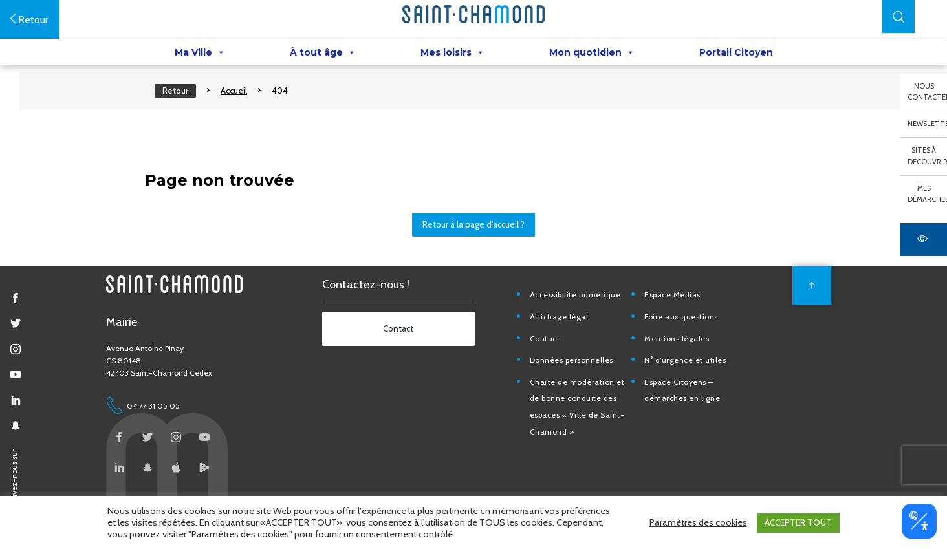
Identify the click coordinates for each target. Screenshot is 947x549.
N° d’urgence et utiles (685, 360)
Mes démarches (927, 194)
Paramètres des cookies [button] (698, 522)
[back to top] (811, 285)
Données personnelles (571, 360)
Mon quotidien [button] (592, 52)
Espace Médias (672, 294)
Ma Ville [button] (200, 52)
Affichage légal (559, 316)
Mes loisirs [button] (452, 52)
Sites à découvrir (927, 155)
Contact (545, 338)
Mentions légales (676, 338)
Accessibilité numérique (575, 294)
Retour (175, 90)
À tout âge (323, 52)
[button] (898, 16)
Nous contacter (927, 91)
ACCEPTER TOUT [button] (798, 522)
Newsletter (927, 123)
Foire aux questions (681, 316)
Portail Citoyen (736, 52)
